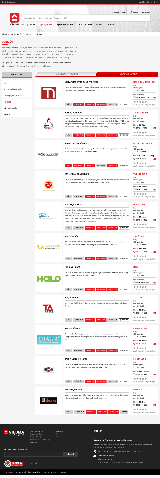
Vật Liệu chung (29, 25)
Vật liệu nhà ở (46, 25)
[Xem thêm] (92, 223)
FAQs (57, 437)
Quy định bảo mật (35, 440)
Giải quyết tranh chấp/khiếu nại (40, 443)
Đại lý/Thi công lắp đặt (127, 74)
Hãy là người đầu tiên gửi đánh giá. (144, 105)
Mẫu (68, 104)
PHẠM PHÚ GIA (140, 331)
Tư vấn (99, 25)
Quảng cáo (33, 446)
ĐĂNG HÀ (137, 393)
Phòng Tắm (28, 34)
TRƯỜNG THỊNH (140, 113)
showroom (112, 104)
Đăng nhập (141, 2)
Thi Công (110, 25)
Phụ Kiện (7, 114)
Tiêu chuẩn (134, 12)
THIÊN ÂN (137, 300)
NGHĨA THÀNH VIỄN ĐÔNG (145, 82)
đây (50, 66)
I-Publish (115, 12)
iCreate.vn (62, 475)
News (124, 12)
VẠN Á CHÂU (139, 238)
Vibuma (4, 34)
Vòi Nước (39, 34)
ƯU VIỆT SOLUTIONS (142, 144)
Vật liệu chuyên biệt (66, 25)
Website (124, 104)
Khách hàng (78, 104)
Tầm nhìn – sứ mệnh (37, 434)
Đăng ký (149, 2)
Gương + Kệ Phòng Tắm (13, 89)
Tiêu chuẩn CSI (85, 25)
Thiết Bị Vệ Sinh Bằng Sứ (13, 96)
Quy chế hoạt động (36, 437)
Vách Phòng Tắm (10, 108)
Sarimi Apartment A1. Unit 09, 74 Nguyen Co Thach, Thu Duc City (119, 455)
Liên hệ (58, 440)
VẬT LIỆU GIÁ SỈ (140, 175)
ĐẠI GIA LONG (139, 362)
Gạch (6, 83)
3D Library (146, 12)
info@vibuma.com (9, 2)
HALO (135, 269)
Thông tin (90, 104)
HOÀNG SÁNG (139, 206)
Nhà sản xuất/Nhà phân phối (66, 74)
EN (157, 2)
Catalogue (101, 104)
